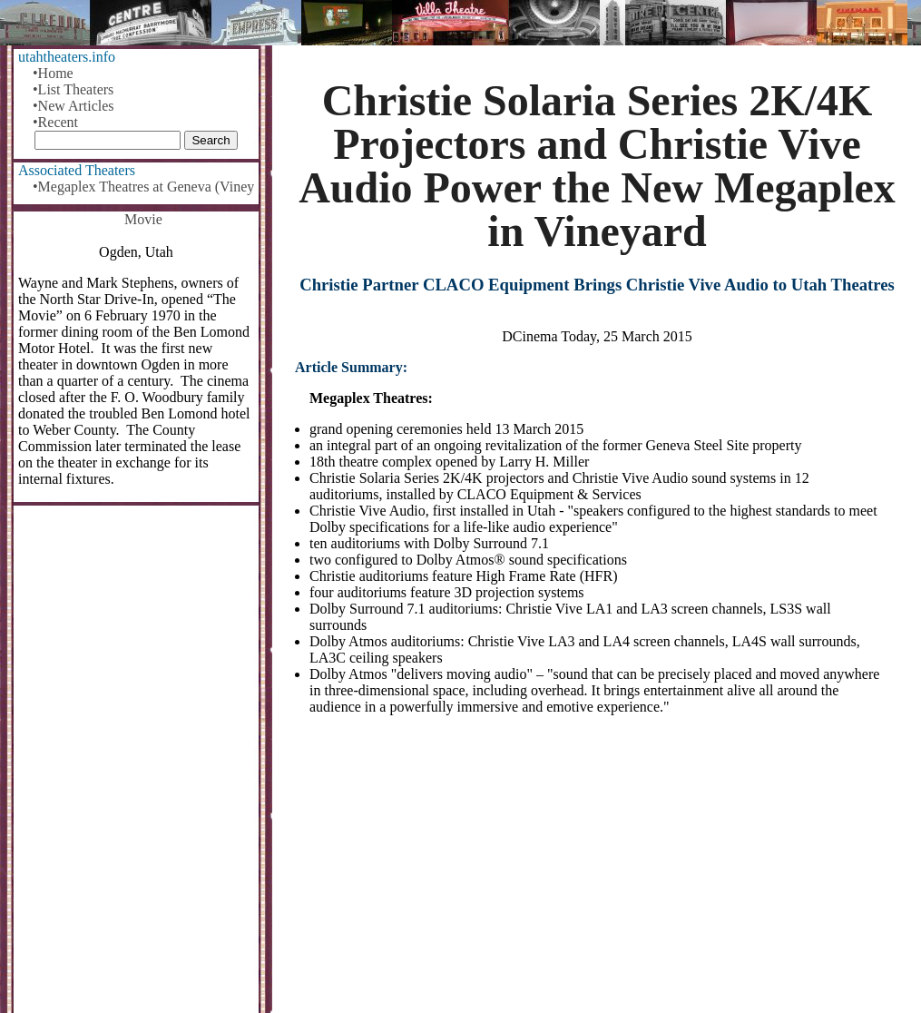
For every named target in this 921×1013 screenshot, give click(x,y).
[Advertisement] (597, 871)
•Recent (55, 122)
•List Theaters (73, 89)
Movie (143, 219)
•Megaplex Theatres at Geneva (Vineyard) (143, 186)
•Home (53, 73)
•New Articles (73, 105)
